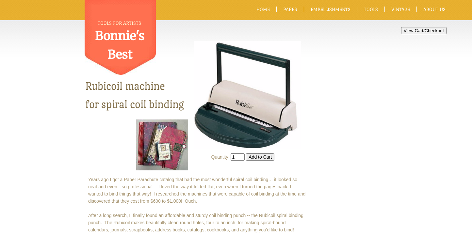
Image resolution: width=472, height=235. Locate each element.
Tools (371, 9)
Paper (290, 9)
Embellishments (330, 9)
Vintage (400, 9)
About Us (434, 9)
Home (263, 9)
